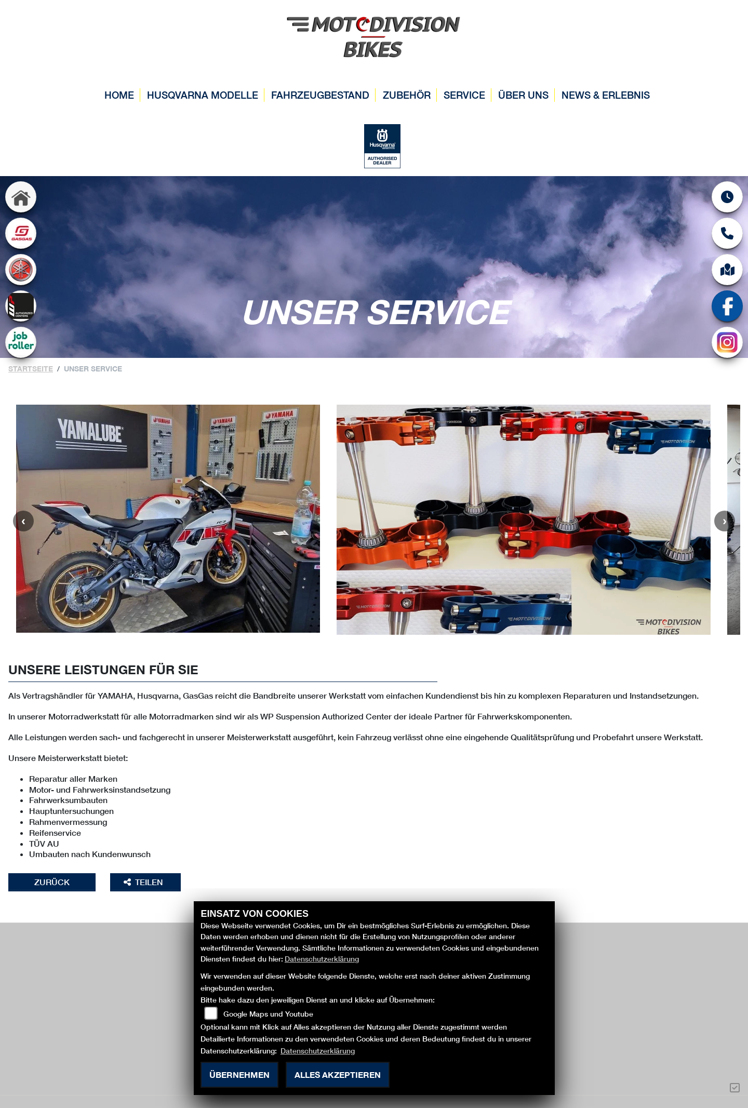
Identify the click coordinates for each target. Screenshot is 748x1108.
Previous (23, 521)
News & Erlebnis (606, 95)
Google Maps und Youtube (268, 1013)
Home (119, 95)
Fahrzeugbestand (320, 95)
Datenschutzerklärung (322, 958)
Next (724, 521)
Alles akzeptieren (338, 1074)
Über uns (523, 95)
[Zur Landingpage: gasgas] (20, 233)
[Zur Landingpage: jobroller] (20, 342)
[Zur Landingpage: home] (20, 196)
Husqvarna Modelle (202, 95)
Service (464, 95)
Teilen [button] (144, 882)
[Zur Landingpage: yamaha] (20, 269)
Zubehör (407, 95)
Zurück (52, 882)
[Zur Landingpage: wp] (20, 306)
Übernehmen (239, 1074)
